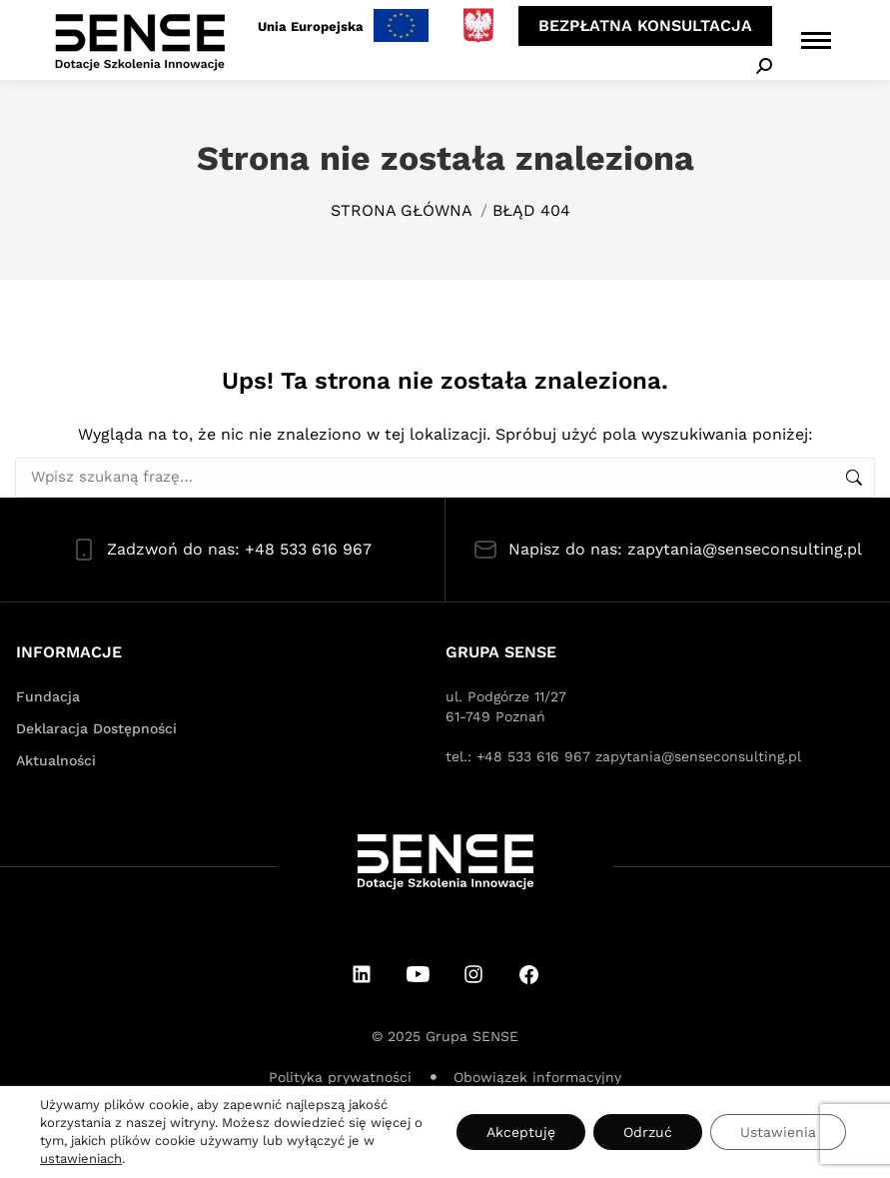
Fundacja (48, 696)
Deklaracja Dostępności (96, 728)
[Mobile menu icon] (816, 40)
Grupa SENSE (472, 1036)
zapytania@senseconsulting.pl (698, 756)
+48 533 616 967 (533, 756)
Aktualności (56, 760)
